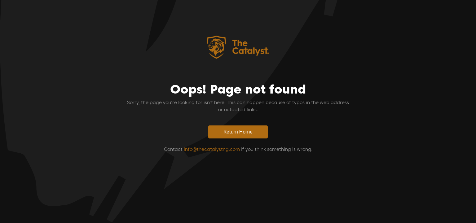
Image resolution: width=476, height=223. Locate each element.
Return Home (238, 132)
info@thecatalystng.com (212, 149)
